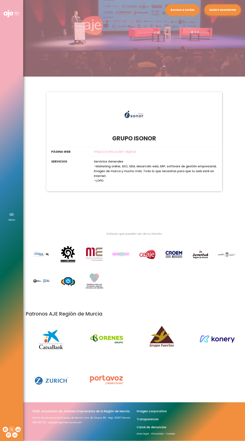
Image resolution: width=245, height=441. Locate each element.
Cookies (170, 433)
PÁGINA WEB (60, 152)
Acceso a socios (182, 10)
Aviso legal (143, 433)
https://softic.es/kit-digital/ (115, 152)
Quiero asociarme (222, 10)
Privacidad (157, 433)
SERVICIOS (59, 161)
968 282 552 (39, 422)
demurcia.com (73, 422)
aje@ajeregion (56, 422)
